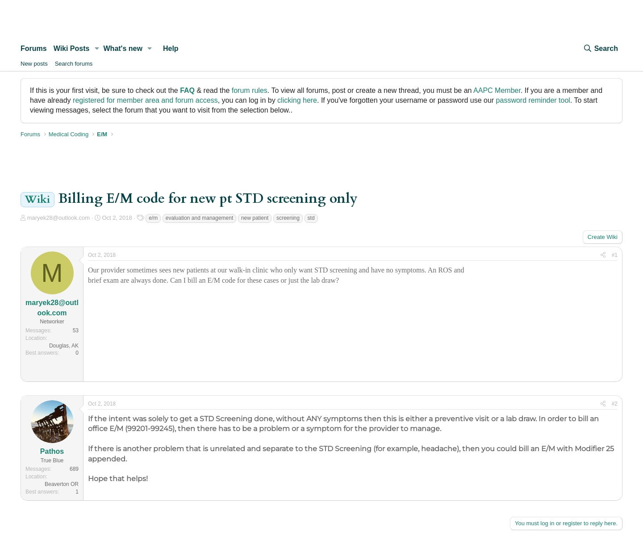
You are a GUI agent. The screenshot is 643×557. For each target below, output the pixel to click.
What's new (123, 48)
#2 (615, 404)
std (311, 218)
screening (288, 218)
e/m (153, 218)
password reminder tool (533, 100)
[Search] (600, 48)
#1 (615, 255)
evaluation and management (199, 218)
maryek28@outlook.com (58, 217)
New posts (34, 63)
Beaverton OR (62, 484)
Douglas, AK (64, 346)
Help (171, 48)
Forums (34, 48)
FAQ (187, 90)
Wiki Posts (72, 48)
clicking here (297, 100)
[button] (96, 48)
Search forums (74, 63)
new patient (254, 218)
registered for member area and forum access (145, 100)
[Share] (603, 255)
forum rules (249, 90)
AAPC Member (497, 90)
